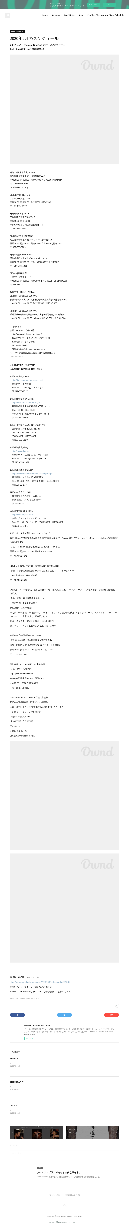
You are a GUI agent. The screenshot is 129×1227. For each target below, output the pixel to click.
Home (45, 15)
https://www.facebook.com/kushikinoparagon (32, 474)
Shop (81, 15)
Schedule (55, 15)
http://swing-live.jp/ (20, 451)
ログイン (109, 5)
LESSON (14, 1105)
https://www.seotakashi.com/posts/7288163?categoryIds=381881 (40, 982)
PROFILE (14, 1058)
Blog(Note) (69, 15)
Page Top (64, 1206)
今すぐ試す (93, 4)
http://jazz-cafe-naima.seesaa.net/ (27, 380)
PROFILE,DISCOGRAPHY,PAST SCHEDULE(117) (24, 998)
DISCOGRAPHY (17, 1082)
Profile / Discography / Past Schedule (105, 15)
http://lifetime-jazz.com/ (22, 515)
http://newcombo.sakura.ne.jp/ (26, 402)
